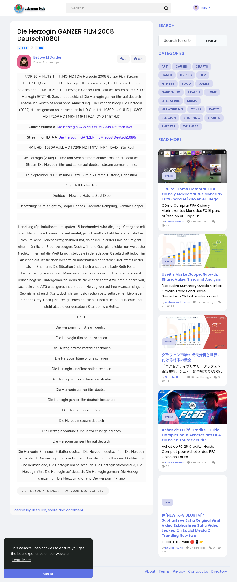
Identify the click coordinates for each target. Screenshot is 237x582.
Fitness (168, 83)
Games (204, 83)
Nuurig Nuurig (174, 548)
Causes (181, 66)
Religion (169, 118)
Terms (165, 571)
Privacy (179, 571)
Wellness (191, 126)
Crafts (202, 66)
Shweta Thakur (174, 377)
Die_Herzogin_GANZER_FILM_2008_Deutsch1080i (63, 491)
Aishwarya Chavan (177, 302)
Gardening (171, 92)
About (150, 571)
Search (211, 40)
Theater (168, 126)
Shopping (192, 118)
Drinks (186, 75)
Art (165, 66)
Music (192, 101)
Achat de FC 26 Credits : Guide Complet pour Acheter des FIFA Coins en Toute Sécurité (191, 435)
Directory (219, 571)
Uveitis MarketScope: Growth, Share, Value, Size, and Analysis (191, 277)
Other (196, 109)
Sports (214, 118)
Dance (167, 75)
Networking (172, 109)
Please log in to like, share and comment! (49, 510)
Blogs (23, 48)
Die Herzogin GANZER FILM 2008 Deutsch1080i (95, 127)
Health (194, 92)
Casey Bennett (174, 221)
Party (214, 109)
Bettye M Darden (47, 57)
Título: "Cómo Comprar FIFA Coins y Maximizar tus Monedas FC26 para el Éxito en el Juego (192, 194)
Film (40, 48)
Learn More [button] (21, 560)
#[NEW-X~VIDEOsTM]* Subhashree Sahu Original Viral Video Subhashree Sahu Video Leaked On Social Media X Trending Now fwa (191, 525)
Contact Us (198, 571)
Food (186, 83)
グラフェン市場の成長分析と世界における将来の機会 (191, 357)
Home (212, 92)
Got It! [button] (48, 574)
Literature (171, 101)
